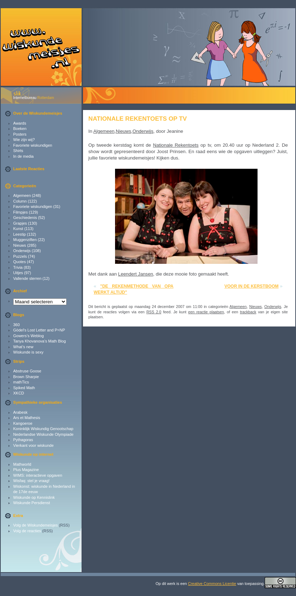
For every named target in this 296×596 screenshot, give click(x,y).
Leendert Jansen (135, 274)
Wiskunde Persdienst (31, 503)
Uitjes (18, 273)
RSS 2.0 (153, 312)
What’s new (23, 347)
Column (20, 201)
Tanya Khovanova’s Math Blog (39, 341)
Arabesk (20, 412)
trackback (248, 312)
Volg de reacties (27, 531)
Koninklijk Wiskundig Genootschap (43, 429)
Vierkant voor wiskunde (33, 445)
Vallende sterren (27, 278)
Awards (19, 123)
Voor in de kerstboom (251, 286)
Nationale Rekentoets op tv (137, 118)
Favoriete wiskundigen (32, 145)
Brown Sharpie (26, 377)
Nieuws (19, 245)
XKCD (18, 393)
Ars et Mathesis (26, 417)
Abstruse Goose (27, 371)
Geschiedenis (25, 217)
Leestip (19, 234)
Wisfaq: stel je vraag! (31, 481)
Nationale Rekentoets (175, 145)
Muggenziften (25, 239)
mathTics (21, 382)
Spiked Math (24, 388)
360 (16, 325)
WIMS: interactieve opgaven (37, 475)
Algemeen (22, 195)
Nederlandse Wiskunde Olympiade (43, 434)
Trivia (17, 267)
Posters (19, 134)
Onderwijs (22, 251)
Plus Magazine (26, 469)
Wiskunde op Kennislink (34, 497)
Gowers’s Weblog (28, 336)
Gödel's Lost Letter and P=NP (39, 330)
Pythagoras (23, 440)
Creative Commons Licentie (212, 583)
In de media (23, 156)
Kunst (18, 228)
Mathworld (22, 464)
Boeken (19, 128)
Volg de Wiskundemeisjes (35, 525)
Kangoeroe (22, 423)
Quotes (19, 262)
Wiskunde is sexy (28, 352)
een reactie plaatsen (206, 312)
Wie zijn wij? (24, 139)
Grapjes (20, 223)
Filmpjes (20, 212)
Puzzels (20, 256)
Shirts (18, 150)
